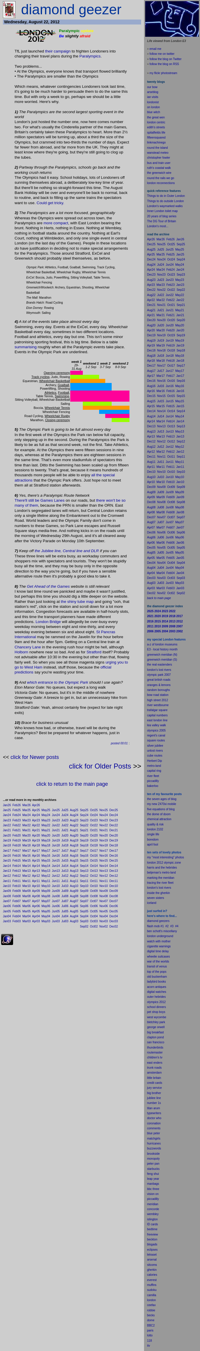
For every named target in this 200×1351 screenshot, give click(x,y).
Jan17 (7, 850)
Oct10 (94, 886)
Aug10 (74, 886)
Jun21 (56, 830)
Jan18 (7, 845)
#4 (176, 926)
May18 (45, 845)
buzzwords (154, 1148)
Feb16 (17, 855)
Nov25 (103, 810)
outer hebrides (156, 996)
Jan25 (7, 810)
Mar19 (26, 840)
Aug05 (74, 911)
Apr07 (36, 901)
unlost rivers (155, 750)
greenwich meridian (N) (162, 654)
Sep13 (84, 870)
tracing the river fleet (160, 882)
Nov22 (103, 825)
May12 (45, 875)
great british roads (158, 679)
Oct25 (94, 810)
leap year (153, 1178)
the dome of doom (159, 814)
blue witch (153, 112)
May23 (45, 820)
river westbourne (158, 705)
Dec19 (113, 840)
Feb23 (17, 820)
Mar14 (26, 865)
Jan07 (7, 901)
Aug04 (74, 916)
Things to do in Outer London (166, 195)
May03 (45, 921)
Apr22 (36, 825)
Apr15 (36, 860)
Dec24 (113, 815)
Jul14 (65, 865)
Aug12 (74, 875)
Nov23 (103, 820)
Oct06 (94, 906)
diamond (152, 921)
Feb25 (17, 810)
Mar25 (26, 810)
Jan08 (7, 896)
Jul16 (65, 855)
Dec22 (113, 825)
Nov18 (103, 845)
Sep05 (84, 911)
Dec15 (113, 860)
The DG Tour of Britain (161, 221)
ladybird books (156, 981)
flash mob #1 (155, 926)
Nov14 (103, 865)
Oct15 (94, 860)
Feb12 (17, 875)
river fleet (153, 776)
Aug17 (74, 850)
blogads (152, 1244)
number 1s (154, 1103)
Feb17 (17, 850)
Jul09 (65, 890)
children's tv (154, 1057)
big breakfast (155, 1032)
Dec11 (113, 881)
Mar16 (26, 855)
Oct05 (94, 911)
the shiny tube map (77, 601)
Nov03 (103, 921)
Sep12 (84, 875)
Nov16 (103, 855)
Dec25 (113, 810)
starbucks (153, 1168)
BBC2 (151, 1325)
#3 (171, 926)
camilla (151, 1295)
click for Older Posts (100, 766)
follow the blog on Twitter (166, 59)
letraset (152, 1254)
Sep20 (84, 835)
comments (153, 1128)
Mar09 (26, 890)
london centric (156, 122)
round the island (157, 147)
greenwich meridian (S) (162, 659)
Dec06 (113, 906)
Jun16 (56, 855)
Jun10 (56, 886)
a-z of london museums (162, 644)
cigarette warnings (159, 946)
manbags (153, 1183)
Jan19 (7, 840)
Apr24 (36, 815)
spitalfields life (156, 132)
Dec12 (113, 875)
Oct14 (94, 865)
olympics (152, 1002)
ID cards (152, 1224)
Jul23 (65, 820)
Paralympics (90, 56)
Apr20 (36, 835)
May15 (45, 860)
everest (152, 1280)
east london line (157, 720)
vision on (152, 1194)
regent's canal (156, 735)
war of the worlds (158, 961)
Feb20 (17, 835)
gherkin (152, 1269)
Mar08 (26, 896)
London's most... (157, 226)
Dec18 (113, 845)
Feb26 (17, 805)
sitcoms (152, 1264)
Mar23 (26, 820)
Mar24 (26, 815)
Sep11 (84, 881)
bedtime (152, 1229)
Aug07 (74, 901)
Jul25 (65, 810)
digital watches (156, 991)
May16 (45, 855)
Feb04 (17, 916)
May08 (45, 896)
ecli (149, 1249)
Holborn (21, 652)
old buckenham (157, 976)
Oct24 (94, 815)
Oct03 (94, 921)
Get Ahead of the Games (48, 586)
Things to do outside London (165, 201)
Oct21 (94, 830)
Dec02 (113, 926)
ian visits (152, 97)
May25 (45, 810)
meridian (168, 877)
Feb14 (17, 865)
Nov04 (103, 916)
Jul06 (65, 906)
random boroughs (158, 690)
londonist (153, 102)
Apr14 (36, 865)
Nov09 (103, 890)
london (151, 936)
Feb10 (17, 886)
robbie (151, 1310)
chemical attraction (159, 819)
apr (149, 844)
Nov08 (103, 896)
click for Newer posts (34, 757)
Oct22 (94, 825)
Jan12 (7, 875)
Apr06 (36, 906)
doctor (151, 1118)
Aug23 (74, 820)
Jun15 (56, 860)
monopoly (153, 1158)
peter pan (153, 1163)
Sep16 (84, 855)
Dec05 (113, 911)
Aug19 (74, 840)
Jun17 (56, 850)
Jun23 (56, 820)
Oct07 (94, 901)
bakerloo (152, 786)
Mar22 (26, 825)
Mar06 (26, 906)
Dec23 (113, 820)
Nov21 (103, 830)
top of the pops (156, 971)
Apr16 (36, 855)
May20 (45, 835)
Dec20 (113, 835)
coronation (154, 1123)
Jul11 (65, 881)
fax (154, 1305)
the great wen (156, 117)
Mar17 (26, 850)
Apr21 (36, 830)
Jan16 (7, 855)
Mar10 (26, 886)
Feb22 (17, 825)
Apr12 (36, 875)
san (149, 1042)
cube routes (154, 755)
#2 (167, 926)
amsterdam (154, 1072)
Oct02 (94, 926)
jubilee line (154, 1098)
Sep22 (84, 825)
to (151, 1335)
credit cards (154, 1082)
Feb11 (17, 881)
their (49, 51)
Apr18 (36, 845)
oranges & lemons (159, 685)
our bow (152, 87)
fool (155, 844)
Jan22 (7, 825)
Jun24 (56, 815)
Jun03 (56, 921)
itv (148, 1345)
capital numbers (157, 715)
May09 (45, 890)
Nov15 (103, 860)
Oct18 (94, 845)
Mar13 (26, 870)
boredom (152, 839)
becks (151, 1315)
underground (165, 936)
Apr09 (36, 890)
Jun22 (56, 825)
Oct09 (94, 890)
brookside (153, 1153)
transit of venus (157, 966)
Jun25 (56, 810)
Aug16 (74, 855)
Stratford (94, 652)
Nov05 (103, 911)
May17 (45, 850)
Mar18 (26, 845)
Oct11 (94, 881)
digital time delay (158, 951)
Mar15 (26, 860)
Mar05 (26, 911)
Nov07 (103, 901)
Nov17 (103, 850)
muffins (151, 1285)
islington (152, 1219)
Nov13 (103, 870)
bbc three (153, 1189)
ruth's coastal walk (159, 167)
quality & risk (155, 824)
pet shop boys (156, 1012)
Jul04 (65, 916)
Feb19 (17, 840)
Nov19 (103, 840)
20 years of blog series (161, 216)
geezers (164, 921)
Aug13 (74, 870)
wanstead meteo (157, 152)
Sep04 (84, 916)
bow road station (157, 694)
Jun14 (56, 865)
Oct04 (94, 916)
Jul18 (65, 845)
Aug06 (74, 906)
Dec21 (113, 830)
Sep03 (84, 921)
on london (153, 107)
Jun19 (56, 840)
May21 (45, 830)
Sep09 (84, 890)
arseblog (152, 92)
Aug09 (74, 890)
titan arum (153, 1108)
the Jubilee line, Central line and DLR (67, 551)
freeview (152, 1234)
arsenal (152, 1259)
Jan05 (7, 911)
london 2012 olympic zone (164, 862)
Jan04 (7, 916)
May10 (45, 886)
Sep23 (84, 820)
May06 (45, 906)
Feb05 (17, 911)
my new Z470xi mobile (161, 804)
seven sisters (155, 898)
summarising (26, 347)
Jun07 (56, 901)
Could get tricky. (50, 203)
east (149, 1062)
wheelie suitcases (158, 956)
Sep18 (84, 845)
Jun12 (56, 875)
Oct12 (94, 875)
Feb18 (17, 845)
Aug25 (74, 810)
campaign (62, 51)
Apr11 (36, 881)
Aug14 (74, 865)
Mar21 (26, 830)
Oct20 (94, 835)
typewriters (154, 1113)
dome (150, 1320)
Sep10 (84, 886)
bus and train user (158, 162)
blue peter (153, 1133)
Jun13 (56, 870)
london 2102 (155, 829)
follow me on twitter (162, 53)
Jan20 (7, 835)
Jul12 (65, 875)
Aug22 (74, 825)
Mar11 (26, 881)
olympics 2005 (156, 730)
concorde (153, 1209)
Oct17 (94, 850)
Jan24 (7, 815)
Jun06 (56, 906)
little (149, 1077)
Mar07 (26, 901)
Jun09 (56, 890)
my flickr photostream (163, 73)
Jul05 (65, 911)
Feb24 (17, 815)
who (158, 1118)
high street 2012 (157, 700)
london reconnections (161, 183)
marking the (154, 877)
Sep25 (84, 810)
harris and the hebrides (162, 867)
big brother (154, 1093)
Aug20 (74, 835)
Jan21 (7, 830)
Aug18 (74, 845)
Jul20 (65, 835)
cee (149, 1305)
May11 (45, 881)
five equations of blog (161, 809)
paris (150, 1330)
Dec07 (113, 901)
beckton (152, 1239)
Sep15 (84, 860)
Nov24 (103, 815)
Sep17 (84, 850)
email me (156, 48)
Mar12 (26, 875)
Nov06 (103, 906)
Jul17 (65, 850)
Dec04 (113, 916)
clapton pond (155, 1037)
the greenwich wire (159, 172)
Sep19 (84, 840)
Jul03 (65, 921)
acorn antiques (156, 986)
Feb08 (17, 896)
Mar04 (26, 916)
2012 (162, 1002)
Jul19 (65, 840)
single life (153, 834)
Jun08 (56, 896)
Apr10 (36, 886)
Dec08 (113, 896)
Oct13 (94, 870)
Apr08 (36, 896)
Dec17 (113, 850)
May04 (45, 916)
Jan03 (7, 921)
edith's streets (156, 127)
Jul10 (65, 886)
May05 (45, 911)
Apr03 (36, 921)
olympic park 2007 (159, 674)
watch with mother (159, 941)
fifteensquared (156, 137)
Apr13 (36, 870)
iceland (151, 902)
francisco (158, 1042)
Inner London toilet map (162, 211)
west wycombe (156, 1017)
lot (148, 1335)
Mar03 (26, 921)
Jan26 (7, 805)
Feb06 (17, 906)
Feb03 (17, 921)
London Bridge (48, 622)
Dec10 (113, 886)
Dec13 (113, 870)
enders (157, 1062)
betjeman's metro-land (161, 872)
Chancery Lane (28, 647)
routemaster (154, 1052)
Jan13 (7, 870)
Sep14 (84, 865)
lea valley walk (156, 725)
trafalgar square (157, 710)
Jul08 (65, 896)
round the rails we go (160, 178)
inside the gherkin (158, 893)
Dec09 (113, 890)
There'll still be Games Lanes (39, 500)
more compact (55, 223)
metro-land (154, 765)
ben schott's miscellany (162, 931)
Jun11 (56, 881)
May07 (45, 901)
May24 (45, 815)
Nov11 (103, 881)
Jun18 (56, 845)
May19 (45, 840)
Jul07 (65, 901)
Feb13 (17, 870)
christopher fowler (158, 157)
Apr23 (36, 820)
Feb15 (17, 860)
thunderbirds (155, 1047)
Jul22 (65, 825)
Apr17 (36, 850)
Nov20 (103, 835)
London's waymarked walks (165, 206)
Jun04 (56, 916)
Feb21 (17, 830)
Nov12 (103, 875)
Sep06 (84, 906)
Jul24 (65, 815)
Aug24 (74, 815)
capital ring (154, 770)
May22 (45, 825)
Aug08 (74, 896)
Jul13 (65, 870)
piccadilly (153, 781)
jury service (154, 1087)
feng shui (153, 1173)
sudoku (151, 1290)
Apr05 (36, 911)
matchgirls (153, 1138)
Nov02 (103, 926)
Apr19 (36, 840)
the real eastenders (159, 664)
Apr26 (36, 805)
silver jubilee (155, 745)
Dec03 (113, 921)
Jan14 (7, 865)
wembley (152, 1214)
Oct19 (94, 840)
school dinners (156, 1007)
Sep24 (84, 815)
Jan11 (7, 881)
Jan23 (7, 820)
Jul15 (65, 860)
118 (149, 1340)
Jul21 (65, 830)
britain (157, 1077)
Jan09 (7, 890)
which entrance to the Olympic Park (57, 682)
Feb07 (17, 901)
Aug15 (74, 860)
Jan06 (7, 906)
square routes (156, 740)
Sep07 (84, 901)
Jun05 (56, 911)
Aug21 (74, 830)
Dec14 (113, 865)
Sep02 (84, 926)
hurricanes (154, 1143)
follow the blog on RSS (164, 64)
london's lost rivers (159, 669)
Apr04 (36, 916)
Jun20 (56, 835)
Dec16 (113, 855)
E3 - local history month (162, 649)
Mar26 (26, 805)
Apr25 (36, 810)
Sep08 (84, 896)
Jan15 (7, 860)
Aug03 (74, 921)
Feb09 (17, 890)
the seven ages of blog (161, 799)
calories (152, 1274)
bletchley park (156, 1022)
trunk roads (154, 1067)
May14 (45, 865)
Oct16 (94, 855)
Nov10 (103, 886)
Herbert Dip (154, 760)
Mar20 (26, 835)
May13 (45, 870)
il (151, 844)
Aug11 (74, 881)
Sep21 (84, 830)
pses (154, 1249)
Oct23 (94, 820)
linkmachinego (156, 142)
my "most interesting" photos (165, 857)
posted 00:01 (119, 743)
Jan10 (7, 886)
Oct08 (94, 896)
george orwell (155, 1027)
